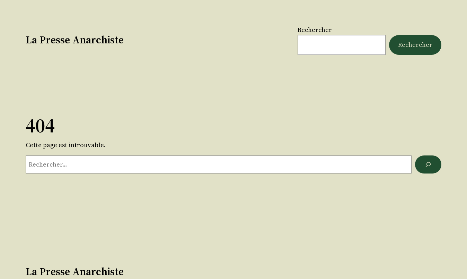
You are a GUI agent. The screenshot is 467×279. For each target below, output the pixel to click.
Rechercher (315, 29)
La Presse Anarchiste (75, 40)
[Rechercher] (428, 164)
